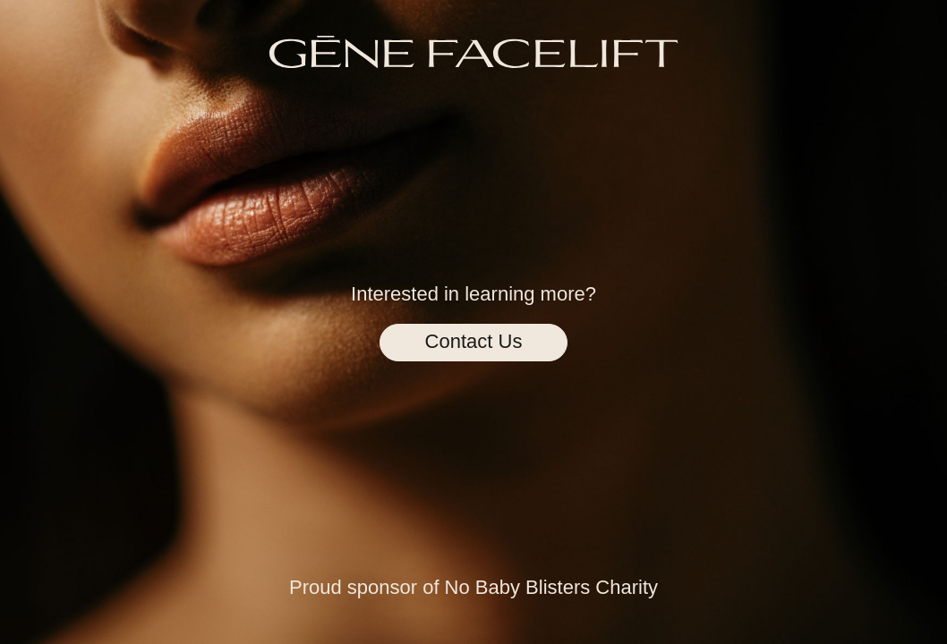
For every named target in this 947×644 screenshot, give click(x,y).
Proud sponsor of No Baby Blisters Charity (473, 587)
